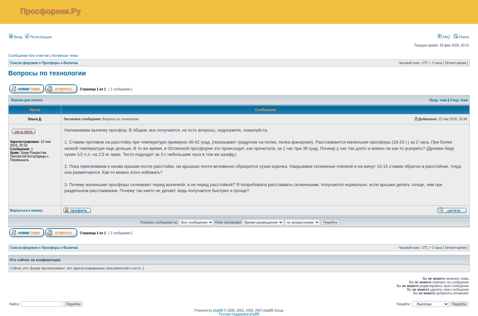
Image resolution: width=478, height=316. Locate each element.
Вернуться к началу (26, 210)
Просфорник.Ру (50, 11)
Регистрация (38, 37)
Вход (15, 37)
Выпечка (70, 63)
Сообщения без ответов (28, 55)
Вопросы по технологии (47, 73)
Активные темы (65, 55)
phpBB (218, 310)
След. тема (459, 100)
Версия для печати (26, 100)
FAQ (444, 37)
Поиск (461, 37)
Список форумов (24, 63)
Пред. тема (438, 100)
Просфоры (51, 63)
